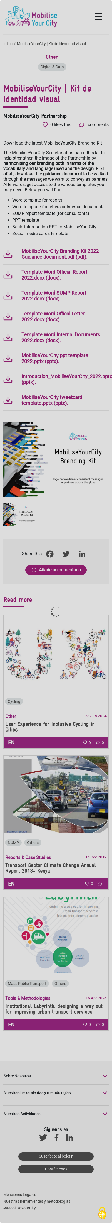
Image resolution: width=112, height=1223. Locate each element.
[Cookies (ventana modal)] (102, 1213)
